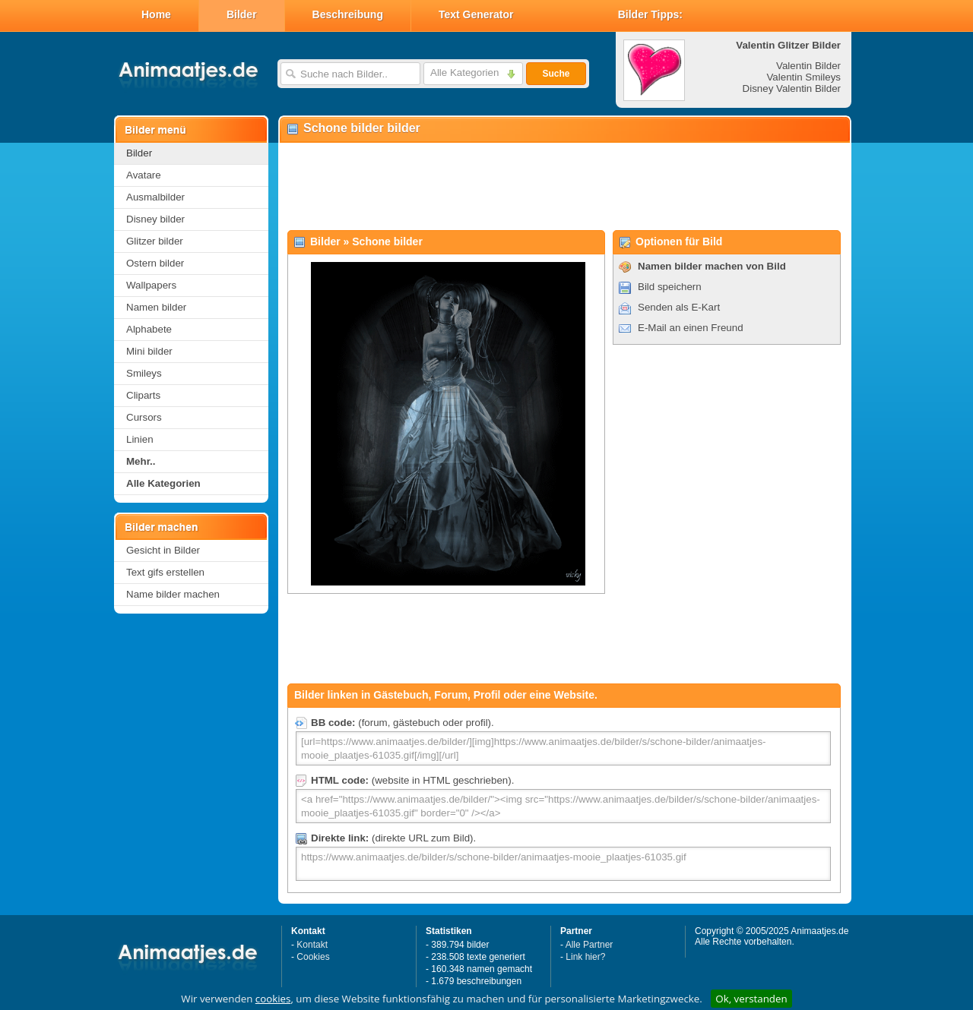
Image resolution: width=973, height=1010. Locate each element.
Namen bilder (156, 307)
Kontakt (312, 944)
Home (156, 14)
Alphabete (149, 329)
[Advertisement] (564, 187)
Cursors (144, 417)
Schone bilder (387, 241)
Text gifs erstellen (165, 572)
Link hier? (585, 957)
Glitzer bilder (154, 241)
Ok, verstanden (751, 998)
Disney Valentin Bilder (792, 88)
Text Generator (476, 14)
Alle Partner (589, 944)
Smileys (144, 373)
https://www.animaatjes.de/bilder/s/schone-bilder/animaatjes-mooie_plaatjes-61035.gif (563, 864)
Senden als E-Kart (679, 307)
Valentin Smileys (803, 77)
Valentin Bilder (808, 65)
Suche (555, 73)
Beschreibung (347, 14)
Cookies (312, 957)
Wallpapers (151, 285)
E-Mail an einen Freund (690, 327)
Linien (140, 439)
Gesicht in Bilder (163, 550)
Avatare (143, 175)
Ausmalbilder (155, 197)
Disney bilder (155, 219)
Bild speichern (670, 286)
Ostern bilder (155, 263)
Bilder (242, 14)
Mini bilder (149, 351)
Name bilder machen (173, 594)
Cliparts (143, 395)
